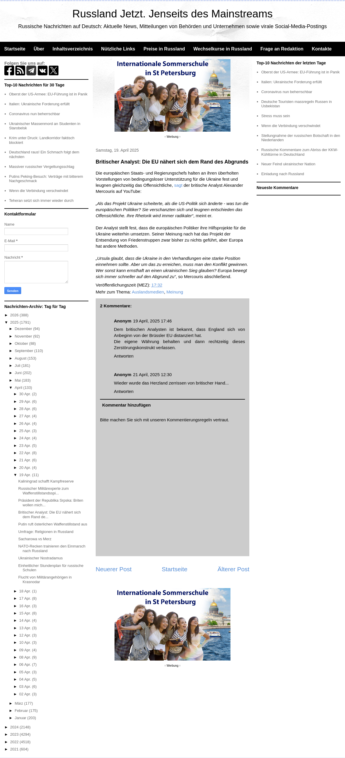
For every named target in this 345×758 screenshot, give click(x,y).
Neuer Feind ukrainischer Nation (288, 164)
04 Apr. (25, 679)
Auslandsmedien (148, 291)
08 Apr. (25, 657)
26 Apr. (25, 423)
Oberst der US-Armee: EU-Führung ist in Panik (48, 94)
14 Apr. (25, 620)
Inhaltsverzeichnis (72, 48)
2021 (15, 749)
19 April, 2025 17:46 (152, 320)
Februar (22, 710)
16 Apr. (25, 606)
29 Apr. (25, 401)
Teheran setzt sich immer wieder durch (41, 200)
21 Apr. (25, 460)
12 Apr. (25, 635)
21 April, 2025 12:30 (152, 374)
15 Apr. (25, 613)
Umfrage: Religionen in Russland (45, 531)
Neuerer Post (114, 569)
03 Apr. (25, 686)
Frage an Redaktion (281, 48)
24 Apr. (25, 438)
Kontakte (321, 48)
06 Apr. (25, 664)
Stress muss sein (275, 116)
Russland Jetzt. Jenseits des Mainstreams (172, 14)
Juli (18, 365)
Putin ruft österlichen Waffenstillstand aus (52, 524)
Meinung (174, 291)
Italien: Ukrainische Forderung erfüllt (39, 104)
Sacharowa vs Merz (34, 539)
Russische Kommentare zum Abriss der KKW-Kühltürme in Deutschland (299, 152)
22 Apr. (25, 453)
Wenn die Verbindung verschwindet (38, 190)
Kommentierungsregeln (189, 419)
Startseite (14, 48)
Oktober (22, 343)
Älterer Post (233, 569)
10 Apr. (25, 642)
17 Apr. (25, 598)
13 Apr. (25, 628)
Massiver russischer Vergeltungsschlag (41, 166)
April (19, 387)
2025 (15, 322)
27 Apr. (25, 416)
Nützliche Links (118, 48)
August (21, 358)
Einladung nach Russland (282, 174)
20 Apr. (25, 467)
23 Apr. (25, 445)
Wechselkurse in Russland (222, 48)
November (24, 336)
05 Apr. (25, 672)
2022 (15, 742)
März (19, 703)
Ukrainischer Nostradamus (40, 558)
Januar (21, 718)
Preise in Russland (164, 48)
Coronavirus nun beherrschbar (34, 114)
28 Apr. (25, 409)
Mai (18, 380)
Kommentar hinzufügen (126, 404)
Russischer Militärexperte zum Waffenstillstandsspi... (43, 490)
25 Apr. (25, 431)
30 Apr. (25, 394)
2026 (15, 315)
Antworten (124, 355)
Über (39, 48)
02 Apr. (25, 694)
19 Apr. (25, 475)
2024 (15, 727)
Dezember (24, 329)
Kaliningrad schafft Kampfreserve (46, 481)
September (24, 351)
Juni (19, 373)
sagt (178, 185)
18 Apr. (25, 591)
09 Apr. (25, 650)
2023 (15, 734)
